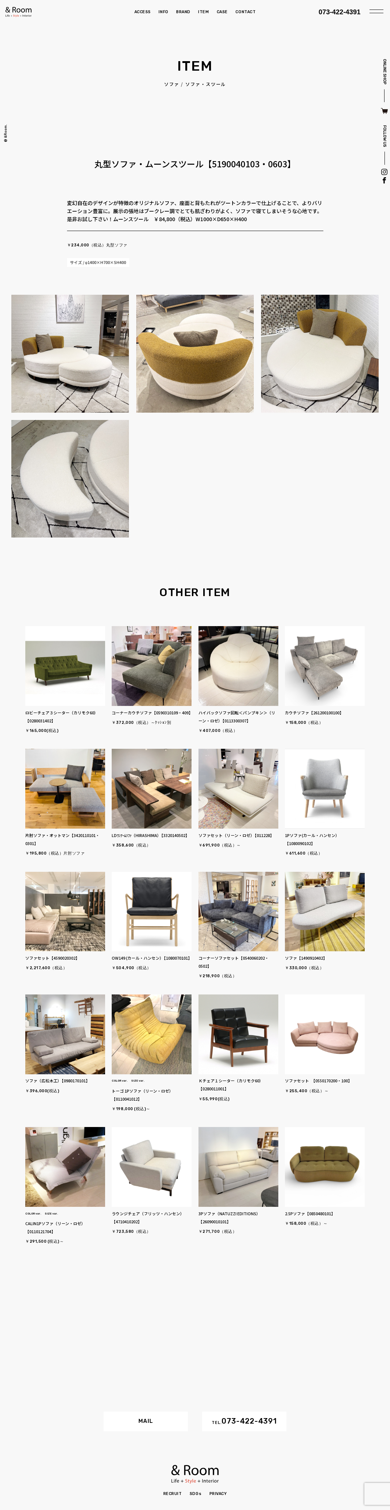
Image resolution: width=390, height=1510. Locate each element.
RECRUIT (172, 1493)
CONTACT (245, 12)
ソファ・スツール (205, 84)
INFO (163, 12)
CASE (222, 12)
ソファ (171, 84)
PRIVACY (218, 1493)
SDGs (195, 1493)
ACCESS (142, 12)
